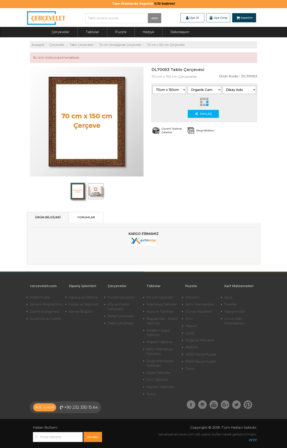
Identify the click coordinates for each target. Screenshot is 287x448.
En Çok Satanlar (159, 297)
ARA (154, 18)
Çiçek (190, 333)
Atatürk (191, 347)
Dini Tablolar (157, 380)
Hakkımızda (40, 297)
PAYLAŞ (203, 114)
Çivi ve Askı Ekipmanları (234, 321)
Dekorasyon (179, 32)
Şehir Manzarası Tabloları (159, 351)
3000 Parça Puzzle (200, 361)
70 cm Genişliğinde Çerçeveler (120, 45)
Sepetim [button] (244, 18)
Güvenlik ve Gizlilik (45, 319)
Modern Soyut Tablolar (158, 333)
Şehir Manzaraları (200, 304)
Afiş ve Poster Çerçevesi (119, 306)
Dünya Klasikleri (198, 311)
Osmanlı (192, 297)
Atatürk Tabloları (160, 311)
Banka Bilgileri (81, 311)
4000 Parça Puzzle (200, 354)
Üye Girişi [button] (218, 18)
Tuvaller (230, 304)
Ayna (228, 297)
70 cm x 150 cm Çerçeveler (166, 45)
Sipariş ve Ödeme (83, 297)
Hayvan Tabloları (160, 387)
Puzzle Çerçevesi (121, 297)
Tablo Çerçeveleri (81, 45)
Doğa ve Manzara (199, 340)
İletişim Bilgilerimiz (46, 304)
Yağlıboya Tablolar (161, 304)
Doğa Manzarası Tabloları (159, 363)
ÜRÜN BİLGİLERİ (48, 217)
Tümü (151, 394)
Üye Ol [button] (192, 18)
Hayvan (191, 326)
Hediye (148, 32)
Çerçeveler (61, 32)
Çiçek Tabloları (158, 373)
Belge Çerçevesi (121, 316)
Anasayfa (37, 45)
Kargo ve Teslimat (83, 304)
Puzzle (121, 32)
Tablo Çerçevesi (121, 323)
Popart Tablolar (159, 342)
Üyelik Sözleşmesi (44, 311)
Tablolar (92, 32)
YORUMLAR (86, 217)
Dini (189, 319)
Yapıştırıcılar (234, 311)
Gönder (93, 437)
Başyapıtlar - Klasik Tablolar (162, 321)
